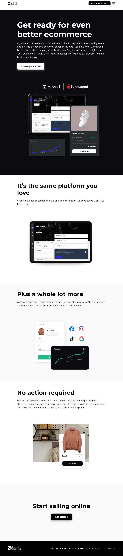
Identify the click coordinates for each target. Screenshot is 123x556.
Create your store (31, 66)
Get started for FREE (99, 3)
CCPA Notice (77, 548)
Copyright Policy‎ (93, 548)
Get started (61, 517)
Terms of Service (63, 548)
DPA (51, 548)
